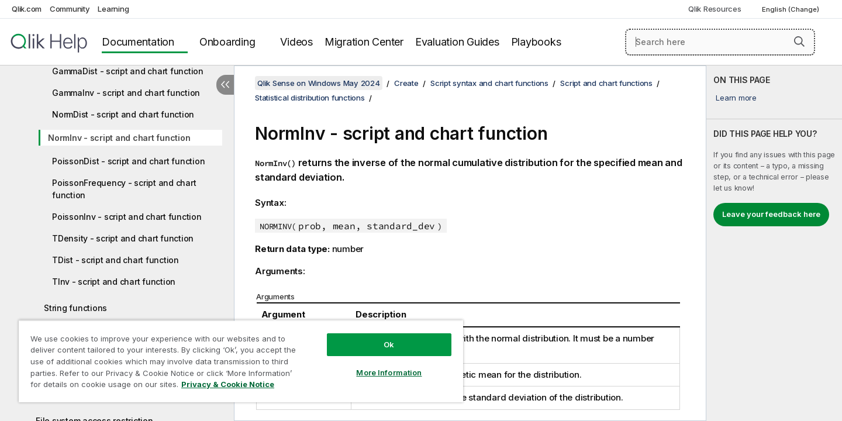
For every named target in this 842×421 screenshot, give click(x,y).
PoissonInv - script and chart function (127, 217)
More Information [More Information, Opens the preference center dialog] (389, 372)
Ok (389, 344)
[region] (241, 361)
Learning (113, 8)
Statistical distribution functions (310, 97)
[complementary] (774, 243)
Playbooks (536, 42)
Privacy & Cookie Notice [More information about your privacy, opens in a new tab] (227, 384)
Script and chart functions (606, 83)
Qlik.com (27, 8)
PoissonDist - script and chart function (128, 161)
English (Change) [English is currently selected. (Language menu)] (791, 9)
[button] (799, 41)
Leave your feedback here (771, 214)
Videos (296, 42)
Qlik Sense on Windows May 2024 (318, 83)
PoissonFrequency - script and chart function (124, 189)
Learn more (736, 97)
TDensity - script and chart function (123, 238)
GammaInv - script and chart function (126, 93)
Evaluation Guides (457, 42)
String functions (75, 308)
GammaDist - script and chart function (127, 71)
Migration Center (364, 42)
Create (406, 83)
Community (70, 8)
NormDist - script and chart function (123, 114)
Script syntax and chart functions (489, 83)
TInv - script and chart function (113, 282)
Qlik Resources (714, 8)
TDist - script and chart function (115, 260)
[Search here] (720, 42)
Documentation (138, 42)
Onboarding (227, 42)
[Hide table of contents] (225, 85)
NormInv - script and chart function (119, 138)
